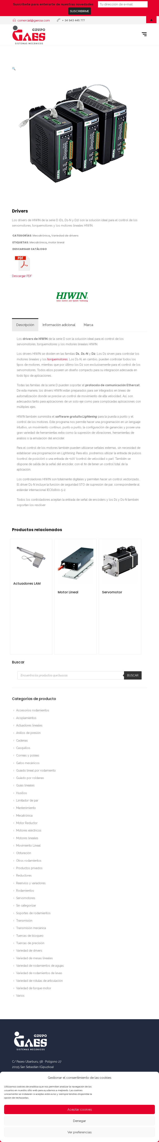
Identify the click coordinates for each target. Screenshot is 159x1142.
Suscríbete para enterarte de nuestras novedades (53, 4)
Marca (88, 325)
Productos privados (29, 868)
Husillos (21, 793)
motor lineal (56, 242)
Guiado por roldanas (30, 778)
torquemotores (57, 359)
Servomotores (25, 898)
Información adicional (58, 325)
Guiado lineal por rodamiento (36, 770)
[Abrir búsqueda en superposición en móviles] (79, 675)
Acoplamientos (26, 718)
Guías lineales (25, 785)
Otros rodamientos (28, 860)
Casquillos (23, 748)
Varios (20, 995)
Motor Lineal (68, 592)
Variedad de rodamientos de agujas (40, 965)
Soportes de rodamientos (33, 913)
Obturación (23, 853)
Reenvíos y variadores (31, 883)
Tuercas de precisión (30, 943)
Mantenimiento (26, 808)
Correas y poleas (27, 755)
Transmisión (24, 920)
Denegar (79, 1121)
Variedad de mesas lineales (34, 958)
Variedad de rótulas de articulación (39, 980)
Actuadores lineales (29, 725)
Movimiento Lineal (28, 845)
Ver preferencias (79, 1132)
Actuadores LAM (27, 583)
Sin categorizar (26, 905)
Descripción (25, 325)
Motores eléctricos (28, 830)
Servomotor (112, 592)
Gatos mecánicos (28, 763)
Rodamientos (25, 890)
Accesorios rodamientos (32, 710)
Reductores (24, 875)
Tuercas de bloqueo (29, 935)
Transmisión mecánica (31, 928)
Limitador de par (27, 800)
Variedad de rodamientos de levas (39, 973)
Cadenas (22, 740)
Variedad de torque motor (33, 988)
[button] (14, 68)
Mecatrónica (41, 236)
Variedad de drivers (64, 236)
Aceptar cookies (79, 1109)
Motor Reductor (26, 823)
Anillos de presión (28, 733)
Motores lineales (27, 838)
